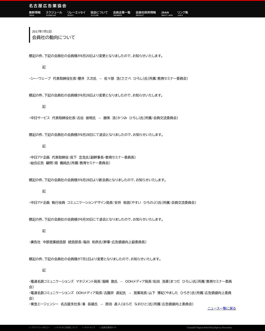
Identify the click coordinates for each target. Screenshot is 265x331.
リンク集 (182, 12)
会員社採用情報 (146, 12)
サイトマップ (89, 327)
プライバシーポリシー (40, 327)
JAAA (165, 12)
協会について (99, 12)
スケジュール (54, 12)
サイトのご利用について (67, 327)
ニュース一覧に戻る (222, 308)
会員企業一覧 (121, 12)
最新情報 (35, 12)
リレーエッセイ (76, 12)
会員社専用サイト (109, 327)
